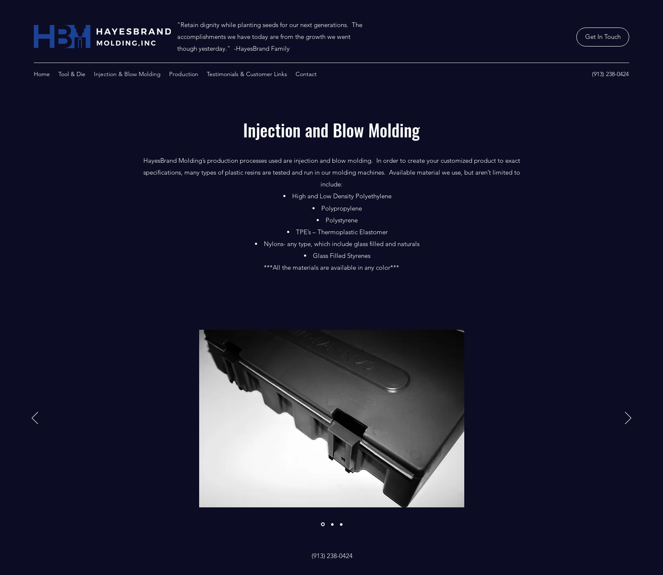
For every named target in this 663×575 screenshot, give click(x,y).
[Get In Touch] (602, 37)
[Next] (628, 418)
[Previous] (35, 418)
